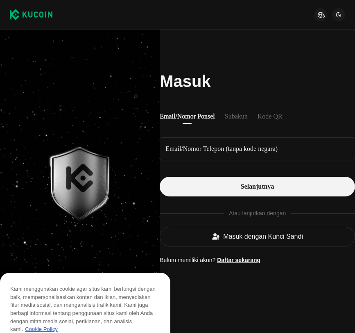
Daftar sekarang (238, 260)
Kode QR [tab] (270, 116)
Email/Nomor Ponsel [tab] (187, 116)
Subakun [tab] (236, 116)
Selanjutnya (257, 186)
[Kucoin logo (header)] (31, 14)
